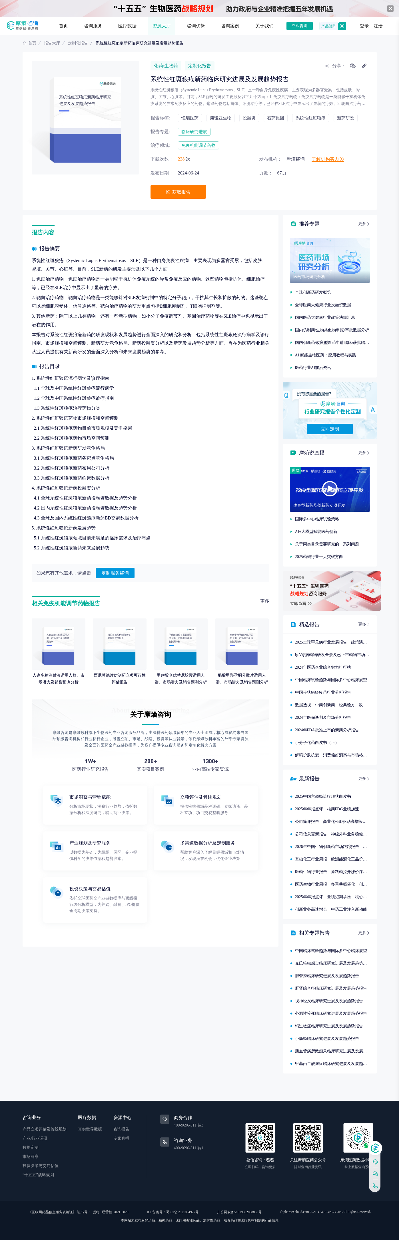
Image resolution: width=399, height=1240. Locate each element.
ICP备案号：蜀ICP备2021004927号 (173, 1212)
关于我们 (264, 25)
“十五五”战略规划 (38, 1175)
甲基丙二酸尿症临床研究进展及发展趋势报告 (335, 1064)
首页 (63, 25)
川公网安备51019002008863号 (239, 1212)
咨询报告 (121, 1129)
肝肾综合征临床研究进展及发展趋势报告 (331, 988)
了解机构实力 (328, 159)
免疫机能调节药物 (198, 145)
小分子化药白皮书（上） (317, 742)
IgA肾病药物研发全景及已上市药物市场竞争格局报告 (342, 655)
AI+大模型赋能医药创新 (316, 531)
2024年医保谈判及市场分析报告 (323, 717)
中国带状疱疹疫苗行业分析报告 (323, 692)
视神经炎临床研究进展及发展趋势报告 (329, 1001)
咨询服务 (93, 25)
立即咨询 (300, 26)
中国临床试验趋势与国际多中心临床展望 (331, 680)
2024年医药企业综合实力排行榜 (323, 667)
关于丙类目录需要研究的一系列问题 (327, 544)
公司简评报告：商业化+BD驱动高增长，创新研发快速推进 (347, 821)
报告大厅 (52, 43)
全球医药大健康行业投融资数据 (323, 305)
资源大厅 (162, 25)
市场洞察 (31, 1156)
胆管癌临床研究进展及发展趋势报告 (327, 976)
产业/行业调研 (35, 1138)
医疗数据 (127, 25)
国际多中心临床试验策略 (317, 519)
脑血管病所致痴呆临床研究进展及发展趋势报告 (337, 1051)
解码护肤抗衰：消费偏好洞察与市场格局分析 (335, 755)
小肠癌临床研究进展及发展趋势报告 (327, 1038)
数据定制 (31, 1147)
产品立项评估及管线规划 (45, 1129)
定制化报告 (78, 43)
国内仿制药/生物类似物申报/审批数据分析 (332, 330)
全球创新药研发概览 (313, 292)
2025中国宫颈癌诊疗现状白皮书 (323, 796)
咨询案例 (230, 25)
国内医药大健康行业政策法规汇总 (325, 317)
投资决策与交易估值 (41, 1166)
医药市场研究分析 (309, 277)
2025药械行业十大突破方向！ (321, 557)
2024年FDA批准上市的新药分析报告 (327, 730)
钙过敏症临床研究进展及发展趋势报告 (329, 1026)
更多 (264, 601)
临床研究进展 (194, 131)
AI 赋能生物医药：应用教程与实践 (325, 355)
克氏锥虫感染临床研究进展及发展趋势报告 (333, 963)
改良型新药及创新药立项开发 (319, 505)
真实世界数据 (90, 1129)
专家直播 (121, 1138)
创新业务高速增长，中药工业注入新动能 (331, 909)
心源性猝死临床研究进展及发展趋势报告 (331, 1013)
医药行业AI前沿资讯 (313, 368)
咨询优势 (196, 25)
